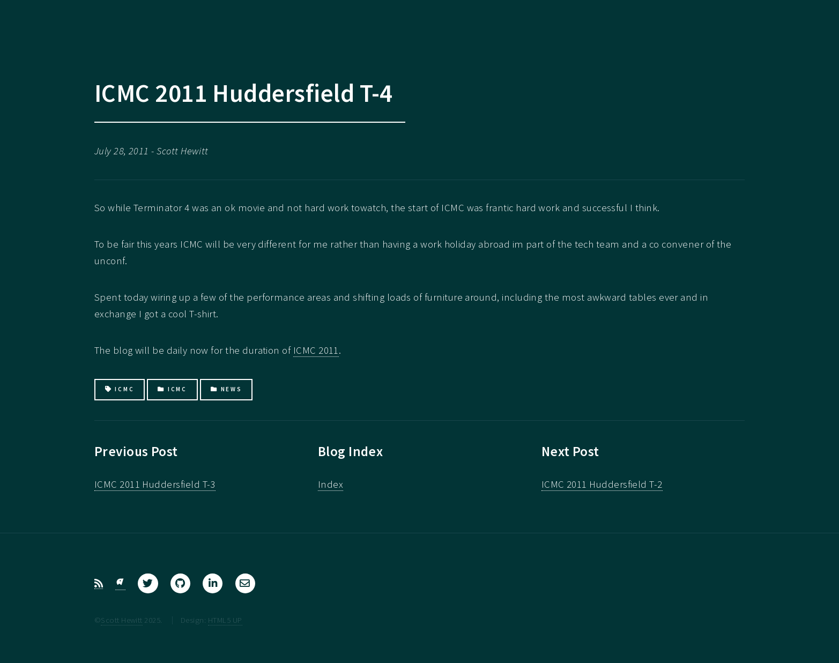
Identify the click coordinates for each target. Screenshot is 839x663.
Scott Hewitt (122, 620)
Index (330, 484)
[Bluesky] (120, 583)
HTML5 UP (225, 620)
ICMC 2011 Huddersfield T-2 (602, 484)
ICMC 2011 (316, 350)
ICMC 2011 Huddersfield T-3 (155, 484)
